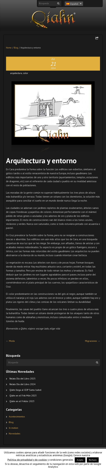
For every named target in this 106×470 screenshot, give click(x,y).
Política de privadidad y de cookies (27, 460)
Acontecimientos (17, 416)
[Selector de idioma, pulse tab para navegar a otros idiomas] (74, 3)
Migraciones (91, 340)
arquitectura (16, 73)
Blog (16, 47)
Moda (12, 340)
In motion (13, 427)
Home (8, 47)
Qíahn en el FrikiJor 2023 (21, 401)
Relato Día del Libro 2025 (22, 378)
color (25, 73)
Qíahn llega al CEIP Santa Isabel (25, 389)
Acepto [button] (80, 460)
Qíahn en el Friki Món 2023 (23, 395)
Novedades (14, 433)
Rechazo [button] (93, 460)
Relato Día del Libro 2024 (22, 384)
